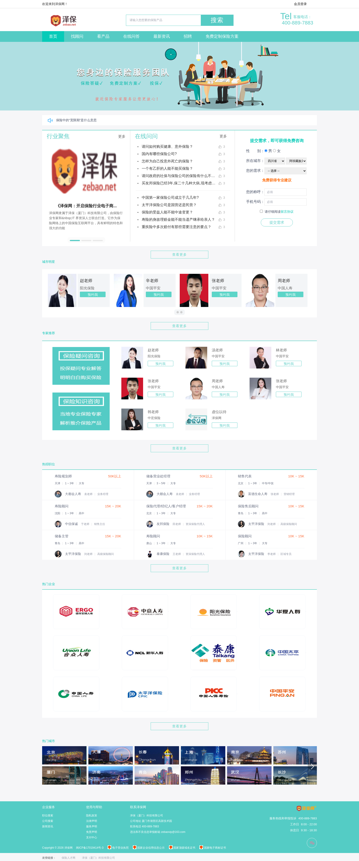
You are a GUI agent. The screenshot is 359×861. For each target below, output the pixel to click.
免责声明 (91, 832)
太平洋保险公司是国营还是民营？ (169, 205)
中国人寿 (285, 288)
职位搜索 (47, 815)
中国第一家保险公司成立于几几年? (170, 197)
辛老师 (152, 280)
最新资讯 (161, 36)
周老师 (284, 280)
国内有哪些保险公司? (159, 154)
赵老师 (86, 280)
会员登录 (300, 4)
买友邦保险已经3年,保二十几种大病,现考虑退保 (180, 183)
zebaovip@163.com (173, 832)
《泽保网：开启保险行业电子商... (86, 206)
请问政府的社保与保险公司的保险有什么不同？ (180, 176)
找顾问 (77, 36)
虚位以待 (219, 412)
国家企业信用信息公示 (149, 847)
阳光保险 (87, 288)
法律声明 (91, 821)
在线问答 (131, 36)
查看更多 (179, 254)
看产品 (103, 36)
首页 (53, 36)
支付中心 (91, 837)
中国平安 (153, 288)
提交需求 (276, 222)
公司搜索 (47, 821)
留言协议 (287, 211)
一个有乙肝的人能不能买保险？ (167, 168)
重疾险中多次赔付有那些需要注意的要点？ (176, 227)
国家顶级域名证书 (182, 847)
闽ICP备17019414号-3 (89, 847)
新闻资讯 (47, 826)
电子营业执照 (118, 847)
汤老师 (217, 350)
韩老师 (153, 412)
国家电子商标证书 (212, 847)
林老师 (281, 350)
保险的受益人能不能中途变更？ (167, 212)
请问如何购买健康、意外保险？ (167, 146)
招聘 (188, 36)
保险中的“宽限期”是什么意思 (76, 120)
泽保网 (216, 418)
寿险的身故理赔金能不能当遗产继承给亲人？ (178, 219)
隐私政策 (91, 815)
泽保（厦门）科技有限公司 (98, 857)
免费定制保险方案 (222, 36)
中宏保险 (154, 418)
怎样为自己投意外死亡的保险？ (167, 161)
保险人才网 (68, 857)
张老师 (218, 280)
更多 (121, 136)
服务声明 (91, 826)
